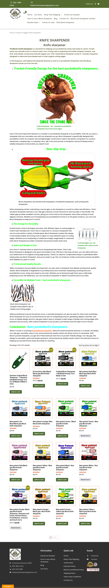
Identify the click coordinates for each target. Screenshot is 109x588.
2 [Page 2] (52, 534)
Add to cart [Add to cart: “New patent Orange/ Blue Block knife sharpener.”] (38, 430)
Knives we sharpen (67, 11)
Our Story (33, 11)
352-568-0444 (18, 563)
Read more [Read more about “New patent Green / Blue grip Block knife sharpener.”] (85, 432)
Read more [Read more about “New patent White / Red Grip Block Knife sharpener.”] (85, 476)
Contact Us (59, 15)
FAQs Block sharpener (60, 19)
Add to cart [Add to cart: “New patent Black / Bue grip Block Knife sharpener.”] (62, 476)
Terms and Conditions (72, 573)
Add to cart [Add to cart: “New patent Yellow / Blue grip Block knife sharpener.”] (38, 476)
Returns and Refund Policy (74, 566)
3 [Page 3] (55, 534)
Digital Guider (84, 586)
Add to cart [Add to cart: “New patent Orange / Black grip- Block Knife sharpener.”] (38, 520)
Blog (51, 15)
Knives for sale (44, 19)
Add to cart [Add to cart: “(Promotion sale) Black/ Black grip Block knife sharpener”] (38, 382)
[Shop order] (89, 342)
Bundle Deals (29, 19)
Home (25, 11)
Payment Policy (69, 563)
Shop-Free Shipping (48, 11)
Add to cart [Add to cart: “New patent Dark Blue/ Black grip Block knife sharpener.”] (85, 382)
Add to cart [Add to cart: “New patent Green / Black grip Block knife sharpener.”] (62, 432)
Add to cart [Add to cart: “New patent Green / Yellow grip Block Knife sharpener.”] (62, 520)
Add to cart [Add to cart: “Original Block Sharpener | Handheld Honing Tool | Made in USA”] (62, 380)
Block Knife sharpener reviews (78, 15)
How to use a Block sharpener (35, 15)
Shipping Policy (69, 570)
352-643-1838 (17, 566)
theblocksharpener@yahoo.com (24, 569)
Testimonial (68, 559)
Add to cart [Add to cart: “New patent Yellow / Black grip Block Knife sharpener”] (85, 520)
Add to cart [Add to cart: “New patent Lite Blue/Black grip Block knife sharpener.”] (15, 432)
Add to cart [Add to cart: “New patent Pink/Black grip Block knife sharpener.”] (15, 476)
